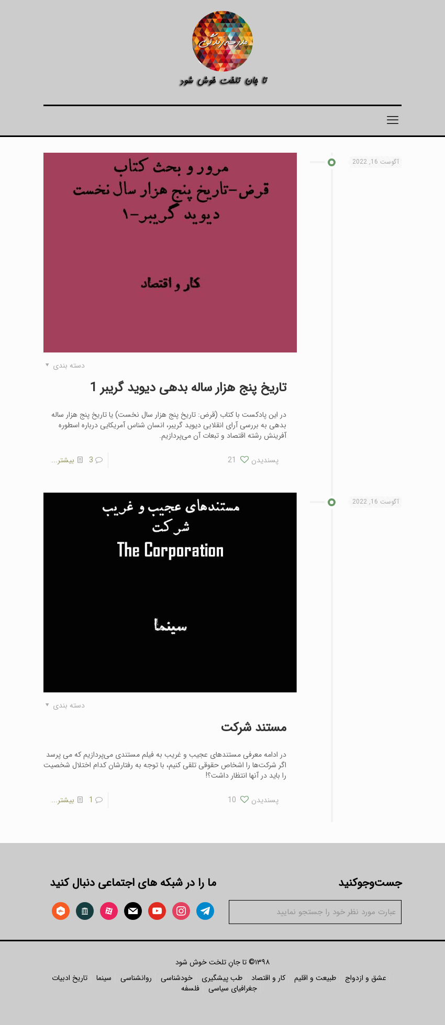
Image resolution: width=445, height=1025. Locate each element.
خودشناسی (177, 978)
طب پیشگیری (222, 978)
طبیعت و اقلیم (315, 978)
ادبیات (61, 978)
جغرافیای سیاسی (232, 988)
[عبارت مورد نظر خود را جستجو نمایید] (315, 912)
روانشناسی (136, 978)
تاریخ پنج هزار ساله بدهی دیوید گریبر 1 (188, 388)
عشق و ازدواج (365, 978)
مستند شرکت (253, 728)
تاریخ (79, 978)
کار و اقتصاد (268, 978)
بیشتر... (62, 460)
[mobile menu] (393, 121)
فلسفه (190, 988)
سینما (104, 978)
